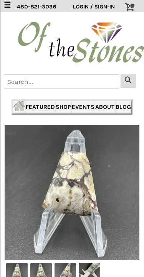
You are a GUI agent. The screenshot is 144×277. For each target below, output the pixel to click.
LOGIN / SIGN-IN (94, 6)
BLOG (123, 106)
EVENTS (83, 106)
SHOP (63, 106)
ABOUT (105, 106)
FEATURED (40, 106)
